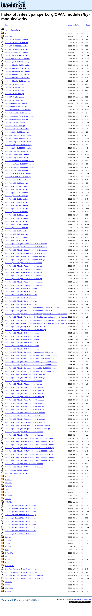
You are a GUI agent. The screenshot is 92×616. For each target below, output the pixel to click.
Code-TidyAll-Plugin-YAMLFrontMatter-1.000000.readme (29, 438)
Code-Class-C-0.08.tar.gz (16, 55)
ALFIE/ (7, 33)
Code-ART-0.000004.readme (16, 39)
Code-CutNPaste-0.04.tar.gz (17, 68)
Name (6, 25)
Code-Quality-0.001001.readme (18, 135)
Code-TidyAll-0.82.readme (16, 218)
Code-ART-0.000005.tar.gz (16, 49)
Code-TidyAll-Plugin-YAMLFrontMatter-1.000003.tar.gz (29, 460)
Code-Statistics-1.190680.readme (19, 167)
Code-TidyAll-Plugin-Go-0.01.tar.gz (21, 291)
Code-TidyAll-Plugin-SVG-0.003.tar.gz (22, 349)
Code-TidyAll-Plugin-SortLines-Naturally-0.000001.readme (31, 355)
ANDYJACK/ (9, 36)
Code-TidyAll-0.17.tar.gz (16, 189)
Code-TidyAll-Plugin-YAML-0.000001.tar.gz (24, 435)
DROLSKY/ (8, 483)
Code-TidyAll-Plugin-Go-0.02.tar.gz (21, 298)
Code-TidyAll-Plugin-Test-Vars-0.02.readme (24, 393)
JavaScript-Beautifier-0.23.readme (20, 518)
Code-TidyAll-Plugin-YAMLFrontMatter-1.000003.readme (29, 457)
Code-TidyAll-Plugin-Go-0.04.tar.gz (21, 304)
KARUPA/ (8, 537)
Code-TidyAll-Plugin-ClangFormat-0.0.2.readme (26, 250)
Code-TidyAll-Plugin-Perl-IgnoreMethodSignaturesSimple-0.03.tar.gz (36, 323)
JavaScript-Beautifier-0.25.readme (20, 531)
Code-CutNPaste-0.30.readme (17, 71)
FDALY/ (7, 489)
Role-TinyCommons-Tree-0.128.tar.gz (21, 572)
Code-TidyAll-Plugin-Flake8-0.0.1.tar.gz (23, 266)
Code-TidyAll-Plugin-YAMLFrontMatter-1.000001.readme (29, 444)
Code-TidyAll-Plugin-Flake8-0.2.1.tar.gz (23, 279)
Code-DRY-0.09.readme (14, 90)
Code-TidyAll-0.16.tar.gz (16, 183)
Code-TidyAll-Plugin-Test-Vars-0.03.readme (24, 400)
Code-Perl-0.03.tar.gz (15, 126)
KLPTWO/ (8, 543)
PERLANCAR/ (9, 566)
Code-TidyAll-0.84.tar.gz (16, 234)
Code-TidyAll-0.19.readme (16, 199)
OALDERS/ (8, 559)
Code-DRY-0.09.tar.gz (14, 94)
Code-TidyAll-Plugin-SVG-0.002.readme (22, 339)
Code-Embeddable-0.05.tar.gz (18, 113)
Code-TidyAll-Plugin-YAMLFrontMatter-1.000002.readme (29, 451)
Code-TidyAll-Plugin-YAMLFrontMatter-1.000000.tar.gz (29, 441)
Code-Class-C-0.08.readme (16, 52)
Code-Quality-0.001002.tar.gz (18, 145)
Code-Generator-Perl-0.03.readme (19, 116)
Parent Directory (12, 30)
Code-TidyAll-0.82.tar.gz (16, 221)
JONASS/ (8, 499)
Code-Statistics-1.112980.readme (19, 161)
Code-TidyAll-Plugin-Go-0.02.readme (21, 295)
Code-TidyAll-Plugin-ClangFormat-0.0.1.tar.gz (26, 247)
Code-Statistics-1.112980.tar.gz (19, 164)
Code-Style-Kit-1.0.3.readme (18, 173)
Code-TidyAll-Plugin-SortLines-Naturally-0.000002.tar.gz (31, 365)
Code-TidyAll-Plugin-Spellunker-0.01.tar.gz (25, 377)
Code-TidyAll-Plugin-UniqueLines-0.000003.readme (27, 425)
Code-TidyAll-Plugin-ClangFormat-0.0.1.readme (26, 243)
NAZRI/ (7, 556)
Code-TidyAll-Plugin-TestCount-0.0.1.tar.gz (25, 416)
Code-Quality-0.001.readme (17, 129)
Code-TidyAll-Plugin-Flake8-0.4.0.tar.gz (23, 285)
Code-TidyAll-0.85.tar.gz (16, 240)
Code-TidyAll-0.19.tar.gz (16, 202)
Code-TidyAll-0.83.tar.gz (16, 228)
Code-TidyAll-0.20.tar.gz (16, 208)
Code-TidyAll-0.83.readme (16, 224)
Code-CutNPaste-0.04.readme (17, 65)
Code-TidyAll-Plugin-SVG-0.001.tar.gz (22, 336)
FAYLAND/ (8, 486)
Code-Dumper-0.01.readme (16, 103)
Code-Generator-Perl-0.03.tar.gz (19, 119)
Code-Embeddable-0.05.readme (18, 110)
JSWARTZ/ (8, 502)
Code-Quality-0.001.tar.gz (17, 132)
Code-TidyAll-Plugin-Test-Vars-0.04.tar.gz (24, 409)
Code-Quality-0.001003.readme (18, 148)
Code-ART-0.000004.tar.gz (16, 43)
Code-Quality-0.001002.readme (18, 141)
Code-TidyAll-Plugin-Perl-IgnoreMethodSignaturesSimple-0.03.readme (36, 320)
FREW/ (7, 492)
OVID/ (7, 562)
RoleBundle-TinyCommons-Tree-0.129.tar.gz (24, 578)
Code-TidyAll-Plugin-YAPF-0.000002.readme (24, 464)
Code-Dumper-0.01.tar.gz (16, 106)
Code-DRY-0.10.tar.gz (14, 100)
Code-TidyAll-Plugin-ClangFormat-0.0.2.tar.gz (26, 253)
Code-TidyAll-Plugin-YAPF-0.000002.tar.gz (24, 467)
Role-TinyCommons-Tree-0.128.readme (21, 569)
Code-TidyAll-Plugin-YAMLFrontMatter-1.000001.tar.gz (29, 448)
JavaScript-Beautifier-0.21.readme (20, 511)
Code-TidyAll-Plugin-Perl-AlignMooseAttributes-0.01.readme (32, 307)
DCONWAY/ (8, 479)
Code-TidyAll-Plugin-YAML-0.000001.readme (24, 432)
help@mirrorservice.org (82, 599)
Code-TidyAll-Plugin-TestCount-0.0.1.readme (25, 413)
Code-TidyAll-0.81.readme (16, 212)
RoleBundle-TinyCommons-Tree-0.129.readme (24, 575)
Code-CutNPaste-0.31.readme (17, 78)
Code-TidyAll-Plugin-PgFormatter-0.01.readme (25, 326)
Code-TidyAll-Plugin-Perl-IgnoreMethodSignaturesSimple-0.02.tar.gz (36, 317)
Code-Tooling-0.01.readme (16, 470)
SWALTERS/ (9, 588)
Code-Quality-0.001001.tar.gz (18, 138)
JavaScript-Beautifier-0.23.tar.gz (20, 521)
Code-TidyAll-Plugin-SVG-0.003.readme (22, 346)
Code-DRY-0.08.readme (14, 84)
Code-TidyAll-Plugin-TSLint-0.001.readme (23, 381)
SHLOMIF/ (8, 582)
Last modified (74, 25)
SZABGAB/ (8, 591)
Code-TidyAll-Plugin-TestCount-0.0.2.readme (25, 419)
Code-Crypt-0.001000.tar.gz (17, 62)
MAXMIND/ (8, 546)
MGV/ (6, 550)
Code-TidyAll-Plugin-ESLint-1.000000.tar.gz (25, 259)
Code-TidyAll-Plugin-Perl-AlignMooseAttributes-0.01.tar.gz (32, 310)
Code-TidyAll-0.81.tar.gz (16, 215)
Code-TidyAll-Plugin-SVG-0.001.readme (22, 333)
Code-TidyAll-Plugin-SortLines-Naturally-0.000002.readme (31, 361)
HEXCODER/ (9, 495)
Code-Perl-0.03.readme (15, 122)
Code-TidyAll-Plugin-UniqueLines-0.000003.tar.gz (27, 428)
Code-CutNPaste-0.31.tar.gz (17, 81)
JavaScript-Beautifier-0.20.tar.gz (20, 508)
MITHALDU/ (9, 553)
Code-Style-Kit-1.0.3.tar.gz (18, 177)
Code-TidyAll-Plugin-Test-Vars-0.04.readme (24, 406)
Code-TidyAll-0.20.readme (16, 205)
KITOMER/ (8, 540)
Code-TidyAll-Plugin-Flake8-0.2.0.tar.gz (23, 272)
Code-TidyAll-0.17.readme (16, 186)
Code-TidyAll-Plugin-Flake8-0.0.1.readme (23, 263)
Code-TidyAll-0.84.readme (16, 231)
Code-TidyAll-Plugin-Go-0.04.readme (21, 301)
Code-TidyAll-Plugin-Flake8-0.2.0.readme (23, 269)
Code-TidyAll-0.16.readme (16, 180)
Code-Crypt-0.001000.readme (17, 59)
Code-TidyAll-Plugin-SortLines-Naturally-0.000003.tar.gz (31, 371)
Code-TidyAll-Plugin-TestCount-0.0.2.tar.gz (25, 422)
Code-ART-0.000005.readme (16, 46)
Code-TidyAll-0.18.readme (16, 192)
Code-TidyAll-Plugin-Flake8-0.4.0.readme (23, 282)
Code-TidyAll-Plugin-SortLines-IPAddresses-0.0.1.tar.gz (30, 352)
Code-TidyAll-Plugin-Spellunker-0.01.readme (25, 374)
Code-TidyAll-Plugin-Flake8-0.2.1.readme (23, 275)
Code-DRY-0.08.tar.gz (14, 87)
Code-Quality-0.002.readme (17, 154)
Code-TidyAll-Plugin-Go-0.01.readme (21, 288)
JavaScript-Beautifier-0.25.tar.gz (20, 534)
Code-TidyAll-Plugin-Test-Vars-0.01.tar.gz (24, 390)
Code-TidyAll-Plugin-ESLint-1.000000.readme (25, 256)
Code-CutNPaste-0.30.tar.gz (17, 74)
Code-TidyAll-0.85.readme (16, 237)
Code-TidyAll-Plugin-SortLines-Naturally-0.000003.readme (31, 368)
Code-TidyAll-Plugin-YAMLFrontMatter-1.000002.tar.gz (29, 454)
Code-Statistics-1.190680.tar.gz (19, 170)
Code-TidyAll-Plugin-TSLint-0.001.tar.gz (23, 384)
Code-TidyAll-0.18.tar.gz (16, 196)
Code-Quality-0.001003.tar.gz (18, 151)
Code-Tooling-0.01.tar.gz (16, 473)
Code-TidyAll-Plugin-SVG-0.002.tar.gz (22, 342)
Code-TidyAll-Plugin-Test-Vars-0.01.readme (24, 387)
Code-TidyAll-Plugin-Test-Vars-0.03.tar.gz (24, 403)
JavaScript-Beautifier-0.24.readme (20, 524)
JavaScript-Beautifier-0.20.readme (20, 505)
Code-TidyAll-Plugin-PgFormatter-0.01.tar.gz (25, 330)
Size (88, 25)
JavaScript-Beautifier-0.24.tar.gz (20, 527)
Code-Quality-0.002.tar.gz (17, 157)
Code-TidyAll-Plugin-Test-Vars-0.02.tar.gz (24, 397)
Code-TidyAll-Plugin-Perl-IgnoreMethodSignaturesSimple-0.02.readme (36, 314)
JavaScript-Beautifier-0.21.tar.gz (20, 515)
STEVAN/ (8, 585)
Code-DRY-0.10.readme (14, 97)
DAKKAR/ (8, 476)
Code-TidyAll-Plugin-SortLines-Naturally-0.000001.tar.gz (31, 358)
